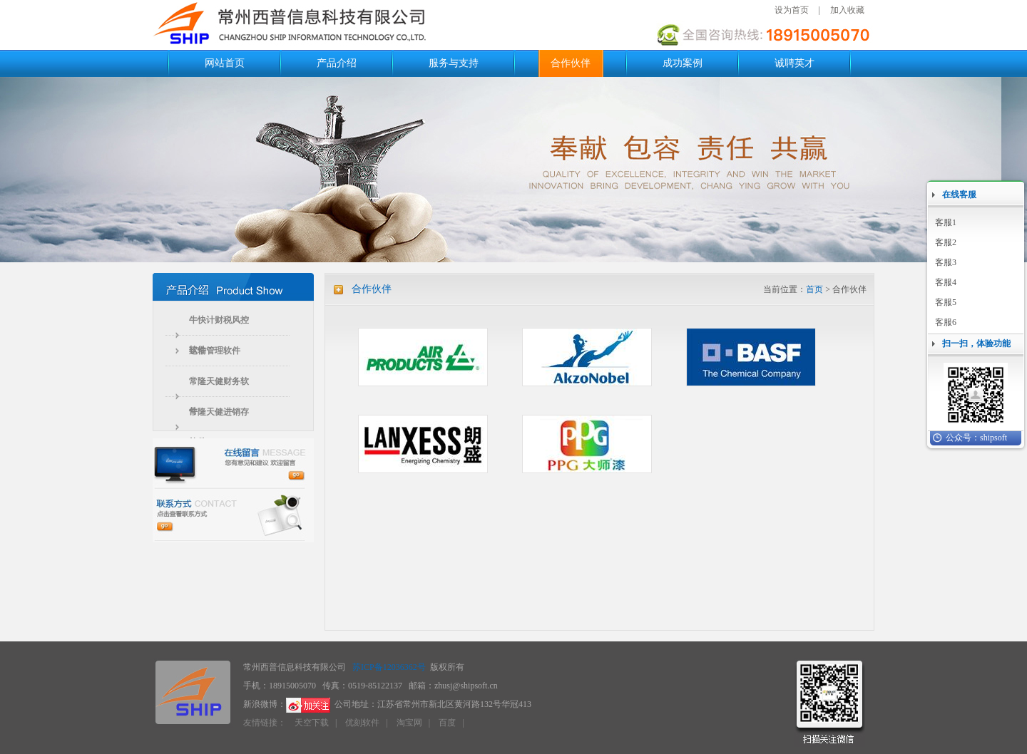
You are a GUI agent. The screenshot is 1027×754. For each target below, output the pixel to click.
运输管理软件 (214, 351)
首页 (814, 289)
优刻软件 (362, 723)
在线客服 (959, 195)
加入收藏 (847, 10)
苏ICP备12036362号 (389, 667)
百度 (447, 723)
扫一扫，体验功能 (976, 343)
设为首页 (792, 10)
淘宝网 (409, 723)
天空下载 (312, 723)
